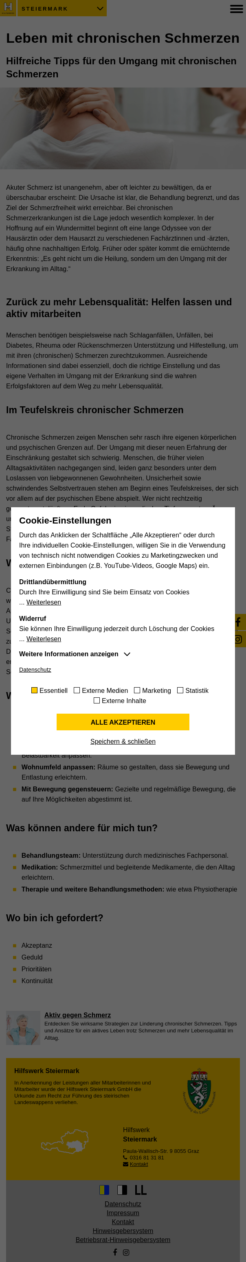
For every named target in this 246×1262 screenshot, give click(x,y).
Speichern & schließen (123, 741)
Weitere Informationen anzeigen (69, 654)
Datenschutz (35, 669)
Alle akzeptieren (123, 722)
